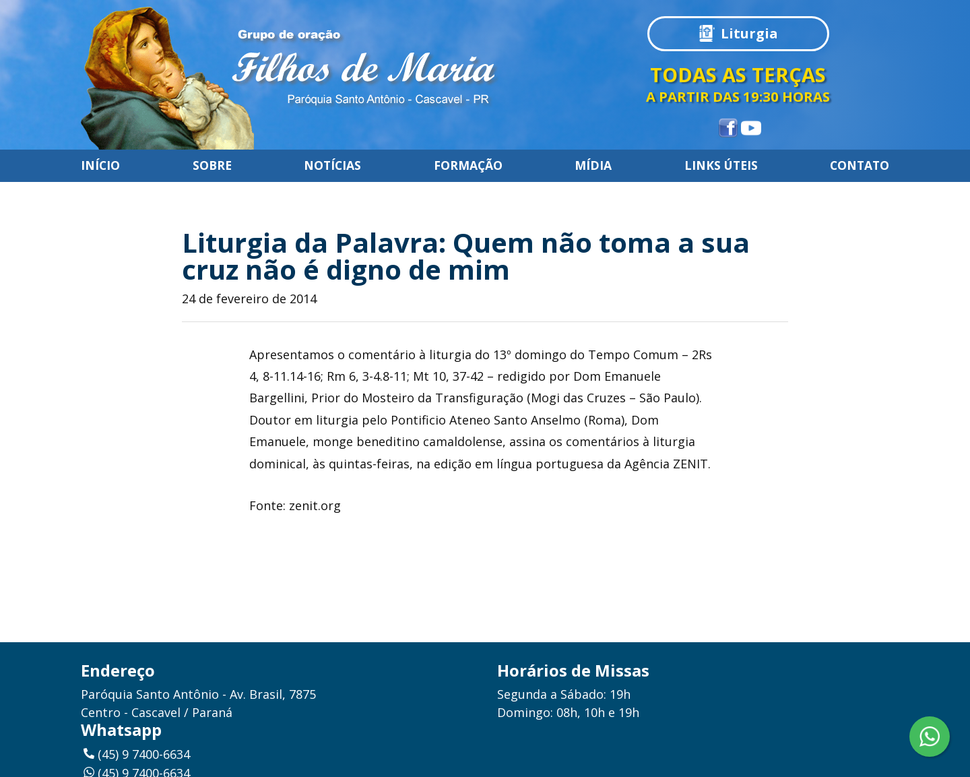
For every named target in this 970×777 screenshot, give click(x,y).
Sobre (212, 166)
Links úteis (721, 166)
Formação (468, 166)
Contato (859, 166)
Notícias (332, 166)
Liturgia (749, 33)
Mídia (593, 166)
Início (100, 166)
